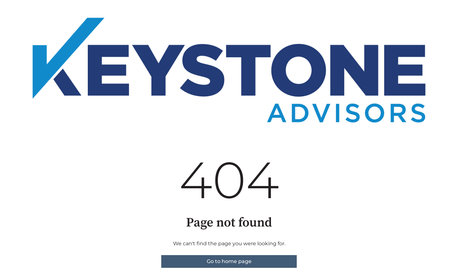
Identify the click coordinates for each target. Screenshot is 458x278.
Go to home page (229, 261)
